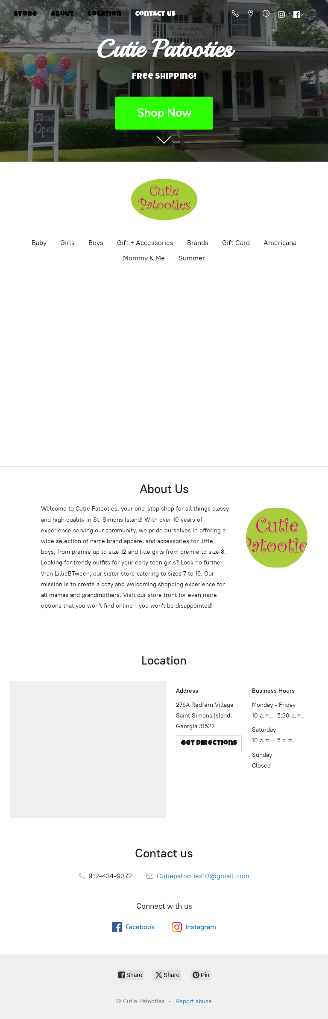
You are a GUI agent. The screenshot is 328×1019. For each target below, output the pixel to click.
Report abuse (194, 1001)
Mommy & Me (144, 258)
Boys (95, 243)
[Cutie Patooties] (164, 199)
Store (25, 14)
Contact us (155, 14)
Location (104, 14)
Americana (280, 243)
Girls (67, 243)
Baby (39, 243)
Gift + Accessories (145, 243)
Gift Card (236, 243)
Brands (197, 243)
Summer (192, 258)
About (62, 14)
